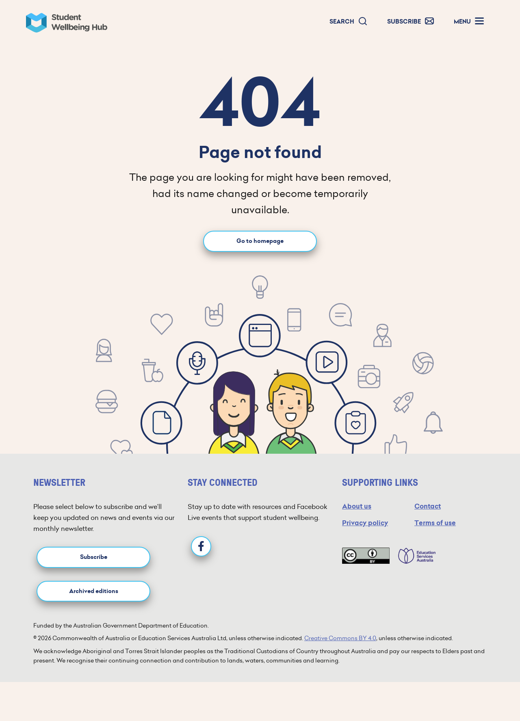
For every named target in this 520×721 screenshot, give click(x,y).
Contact (427, 506)
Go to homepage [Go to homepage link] (260, 241)
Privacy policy (365, 523)
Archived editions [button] (93, 591)
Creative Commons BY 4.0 (340, 638)
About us (356, 506)
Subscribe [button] (93, 557)
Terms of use (435, 523)
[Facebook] (201, 546)
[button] (348, 21)
